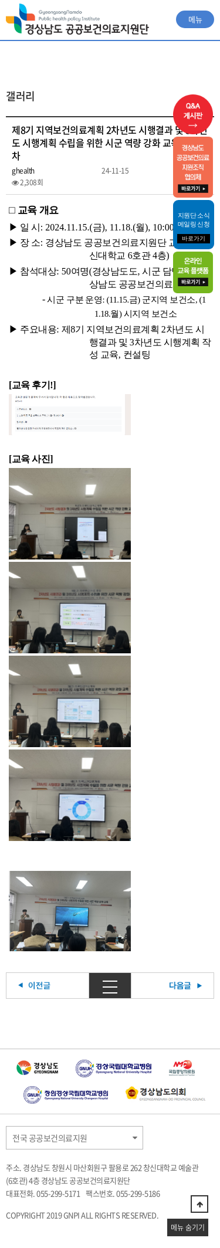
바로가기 (193, 238)
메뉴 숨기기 (188, 1227)
